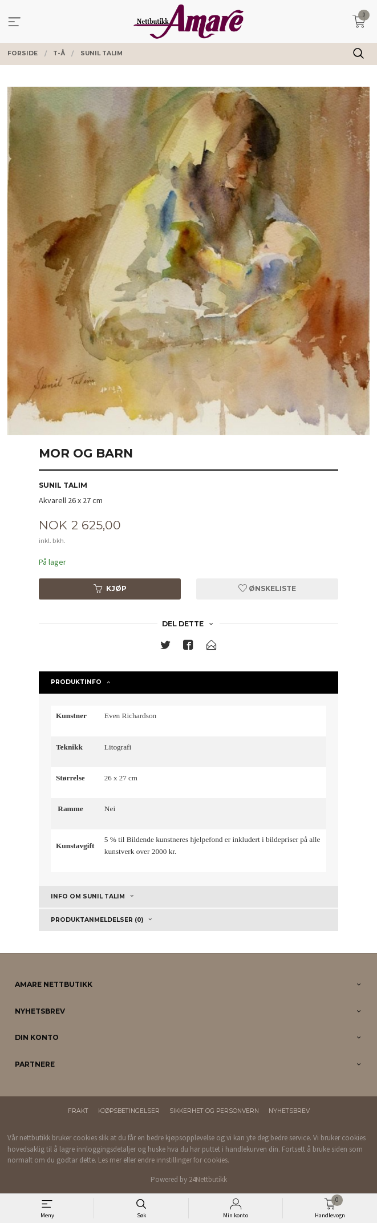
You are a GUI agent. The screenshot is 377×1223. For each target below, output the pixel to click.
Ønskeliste (267, 588)
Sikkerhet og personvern (214, 1111)
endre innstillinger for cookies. (183, 1160)
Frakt (78, 1111)
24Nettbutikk (208, 1179)
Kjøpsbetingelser (129, 1111)
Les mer (109, 1160)
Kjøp (110, 588)
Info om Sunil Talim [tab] (88, 896)
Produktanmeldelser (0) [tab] (97, 920)
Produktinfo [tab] (76, 682)
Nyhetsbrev (289, 1111)
